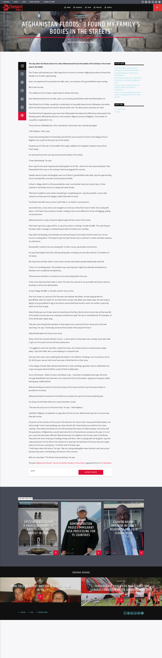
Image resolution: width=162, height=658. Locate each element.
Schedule (6, 2)
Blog (31, 650)
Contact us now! (49, 2)
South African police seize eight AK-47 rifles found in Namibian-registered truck (128, 118)
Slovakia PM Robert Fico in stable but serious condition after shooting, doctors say (121, 628)
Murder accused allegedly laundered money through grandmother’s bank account (127, 132)
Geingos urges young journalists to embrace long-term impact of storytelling (126, 125)
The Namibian (105, 501)
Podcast (99, 7)
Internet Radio (43, 650)
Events (109, 7)
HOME (69, 7)
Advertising (121, 147)
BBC (21, 590)
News (64, 542)
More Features (34, 2)
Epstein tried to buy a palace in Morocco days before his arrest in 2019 (38, 565)
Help (118, 150)
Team (23, 2)
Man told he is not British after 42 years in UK (41, 626)
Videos (15, 2)
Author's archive (91, 510)
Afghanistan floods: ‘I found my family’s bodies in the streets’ (60, 501)
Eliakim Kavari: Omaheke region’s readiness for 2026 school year (124, 565)
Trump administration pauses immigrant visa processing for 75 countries (81, 566)
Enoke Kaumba (110, 590)
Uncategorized (81, 36)
